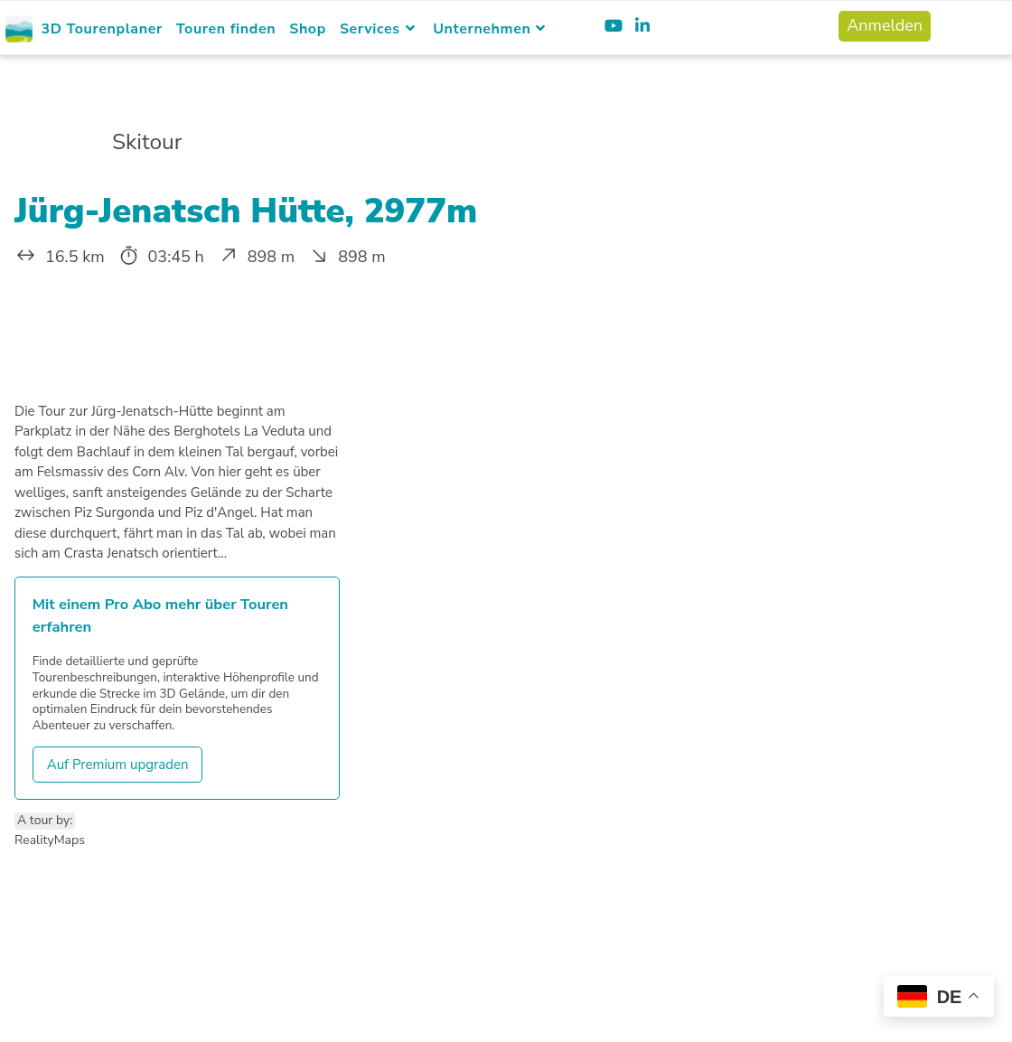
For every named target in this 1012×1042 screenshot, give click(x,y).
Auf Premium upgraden (118, 765)
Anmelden (885, 25)
